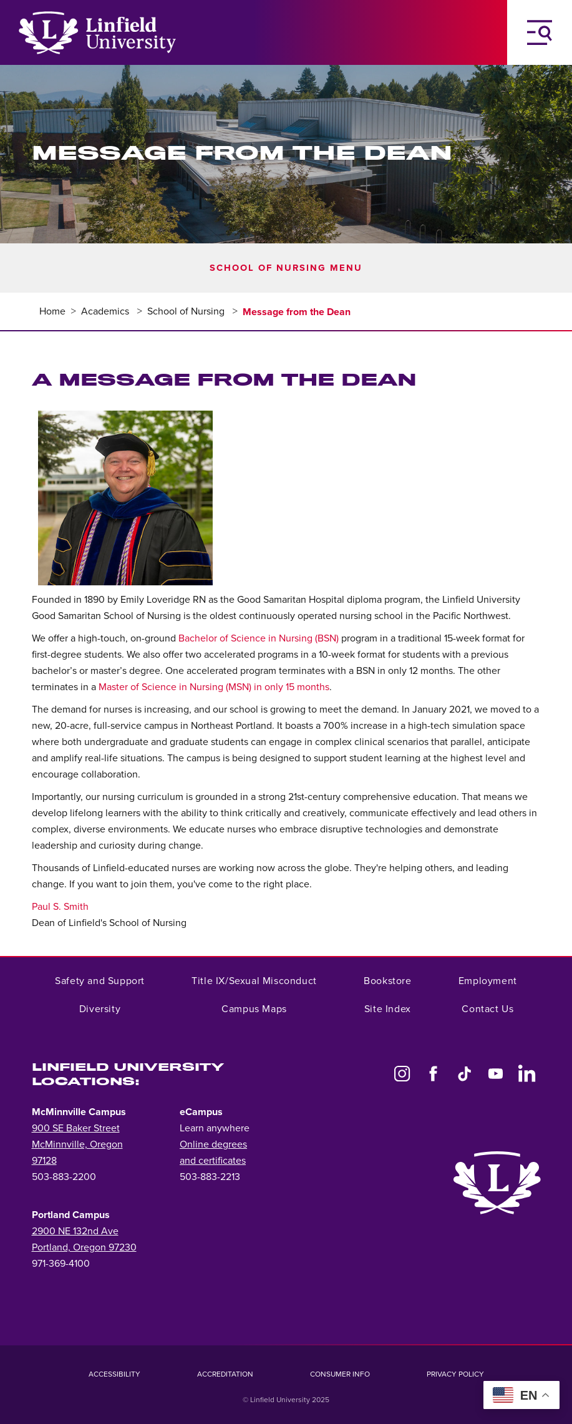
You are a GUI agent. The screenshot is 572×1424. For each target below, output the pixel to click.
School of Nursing (187, 311)
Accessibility (114, 1374)
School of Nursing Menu (286, 268)
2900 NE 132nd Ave (75, 1231)
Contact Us (487, 1009)
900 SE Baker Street (76, 1128)
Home (52, 311)
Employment (487, 981)
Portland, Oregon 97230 (84, 1247)
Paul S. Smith (60, 906)
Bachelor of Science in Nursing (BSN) (258, 638)
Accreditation (225, 1374)
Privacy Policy (455, 1374)
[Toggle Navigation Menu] (539, 32)
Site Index (387, 1009)
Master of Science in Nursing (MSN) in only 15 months (214, 687)
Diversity (99, 1009)
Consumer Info (340, 1374)
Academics (106, 311)
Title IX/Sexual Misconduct (254, 981)
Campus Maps (254, 1009)
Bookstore (387, 981)
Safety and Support (100, 981)
